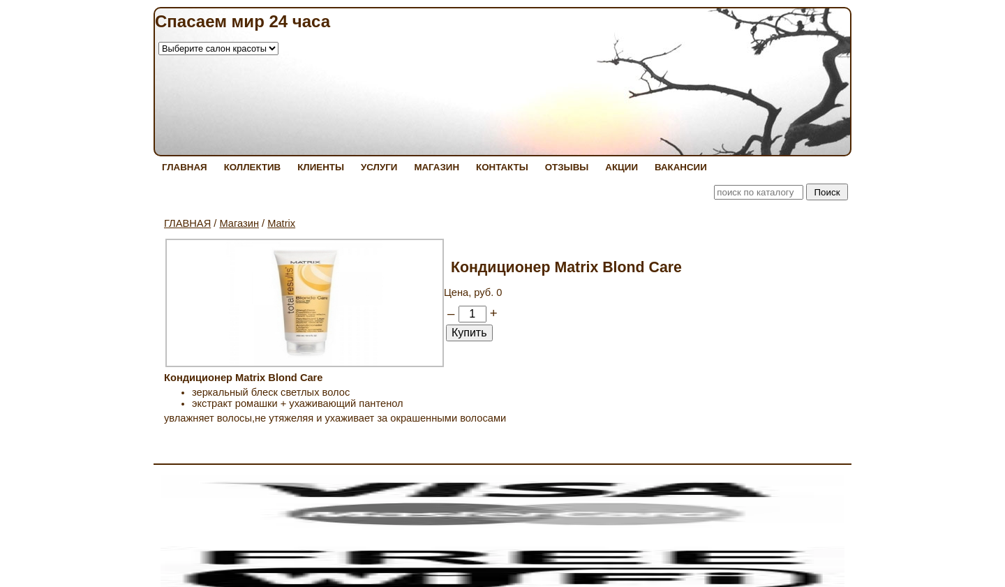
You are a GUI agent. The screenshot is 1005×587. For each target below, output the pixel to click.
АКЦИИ (621, 167)
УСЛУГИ (379, 167)
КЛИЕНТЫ (320, 167)
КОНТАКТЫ (502, 167)
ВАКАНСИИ (681, 167)
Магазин (239, 223)
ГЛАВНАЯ (184, 167)
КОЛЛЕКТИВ (252, 167)
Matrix (281, 223)
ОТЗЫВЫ (567, 167)
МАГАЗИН (436, 167)
